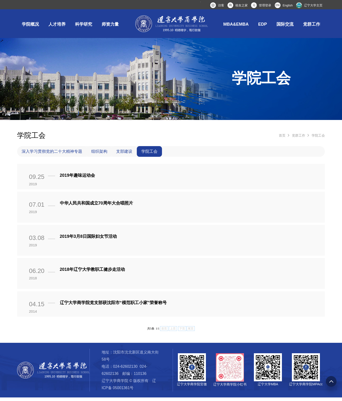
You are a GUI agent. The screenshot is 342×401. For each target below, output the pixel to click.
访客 (221, 5)
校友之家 (241, 5)
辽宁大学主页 (313, 5)
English (288, 5)
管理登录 (265, 5)
